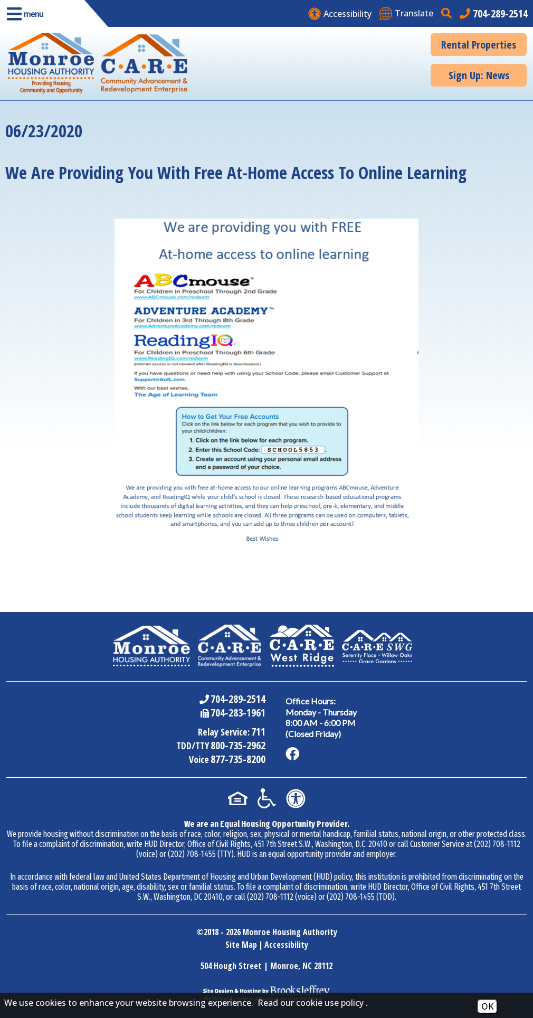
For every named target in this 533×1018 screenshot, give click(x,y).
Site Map (241, 944)
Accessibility (286, 944)
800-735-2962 (237, 745)
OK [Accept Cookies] (487, 1006)
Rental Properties (478, 44)
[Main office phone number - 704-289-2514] (494, 13)
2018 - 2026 (222, 932)
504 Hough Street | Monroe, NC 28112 (266, 966)
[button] (42, 13)
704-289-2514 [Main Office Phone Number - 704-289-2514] (237, 699)
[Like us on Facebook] (293, 754)
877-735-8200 (237, 759)
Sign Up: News (479, 75)
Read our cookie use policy (311, 1002)
